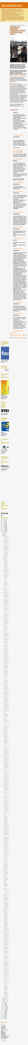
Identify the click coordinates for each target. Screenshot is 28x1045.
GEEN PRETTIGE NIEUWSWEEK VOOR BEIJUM (6, 879)
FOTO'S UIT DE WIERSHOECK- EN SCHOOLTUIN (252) (6, 842)
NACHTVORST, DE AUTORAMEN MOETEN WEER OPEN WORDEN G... (6, 687)
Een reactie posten (13, 332)
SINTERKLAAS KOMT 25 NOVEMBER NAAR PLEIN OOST (6, 929)
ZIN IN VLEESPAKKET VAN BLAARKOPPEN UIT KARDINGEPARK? (6, 727)
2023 (3, 522)
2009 (3, 1016)
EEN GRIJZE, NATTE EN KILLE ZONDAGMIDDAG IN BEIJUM (6, 556)
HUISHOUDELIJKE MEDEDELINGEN (6, 793)
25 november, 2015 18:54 (18, 238)
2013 (3, 1011)
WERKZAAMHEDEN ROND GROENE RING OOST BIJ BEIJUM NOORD (6, 699)
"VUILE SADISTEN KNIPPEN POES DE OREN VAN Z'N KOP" (5, 681)
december (5, 532)
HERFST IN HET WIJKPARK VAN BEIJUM (6, 964)
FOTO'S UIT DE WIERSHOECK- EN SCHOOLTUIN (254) (6, 572)
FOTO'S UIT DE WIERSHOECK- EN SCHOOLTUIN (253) (6, 710)
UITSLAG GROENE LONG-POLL (6, 967)
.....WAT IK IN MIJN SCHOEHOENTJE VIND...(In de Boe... (6, 646)
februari (4, 1007)
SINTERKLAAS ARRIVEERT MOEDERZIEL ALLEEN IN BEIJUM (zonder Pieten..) (17, 30)
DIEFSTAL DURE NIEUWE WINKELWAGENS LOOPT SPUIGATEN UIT (6, 884)
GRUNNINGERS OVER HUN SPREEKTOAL (6, 834)
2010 (3, 1014)
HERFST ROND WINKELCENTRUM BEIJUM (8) (6, 895)
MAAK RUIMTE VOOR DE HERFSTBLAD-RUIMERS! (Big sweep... (6, 601)
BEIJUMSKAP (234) (5, 870)
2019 (3, 526)
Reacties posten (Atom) (22, 337)
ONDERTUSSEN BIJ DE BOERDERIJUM (6, 606)
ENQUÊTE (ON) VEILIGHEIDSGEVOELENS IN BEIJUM (6, 824)
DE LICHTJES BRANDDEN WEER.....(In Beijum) (6, 909)
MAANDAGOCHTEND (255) (6, 692)
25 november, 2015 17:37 (18, 212)
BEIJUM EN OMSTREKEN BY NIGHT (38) (6, 667)
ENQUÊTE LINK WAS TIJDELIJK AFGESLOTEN (6, 798)
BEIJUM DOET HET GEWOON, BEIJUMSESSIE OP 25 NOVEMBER (6, 763)
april (4, 1005)
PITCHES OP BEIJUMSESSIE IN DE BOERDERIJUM (6, 622)
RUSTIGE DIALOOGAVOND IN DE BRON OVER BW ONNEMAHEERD (6, 774)
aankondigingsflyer (14, 85)
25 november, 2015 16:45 (18, 182)
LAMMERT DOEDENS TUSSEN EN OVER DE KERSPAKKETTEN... (6, 653)
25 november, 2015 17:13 (18, 191)
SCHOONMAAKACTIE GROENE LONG (6, 984)
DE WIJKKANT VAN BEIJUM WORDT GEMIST (6, 538)
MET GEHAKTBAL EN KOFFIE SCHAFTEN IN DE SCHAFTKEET (6, 958)
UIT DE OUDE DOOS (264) (6, 933)
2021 (3, 524)
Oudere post (24, 335)
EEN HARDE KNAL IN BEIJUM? (5, 731)
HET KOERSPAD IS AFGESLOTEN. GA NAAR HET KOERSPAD (6, 748)
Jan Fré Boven (17, 151)
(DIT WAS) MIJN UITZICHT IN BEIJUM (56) (6, 779)
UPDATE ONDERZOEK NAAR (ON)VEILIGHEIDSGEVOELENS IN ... (6, 783)
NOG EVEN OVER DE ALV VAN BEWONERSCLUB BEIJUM (6, 847)
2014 (3, 1010)
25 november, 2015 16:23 (18, 158)
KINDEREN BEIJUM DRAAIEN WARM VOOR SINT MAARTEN (5, 914)
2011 (3, 1013)
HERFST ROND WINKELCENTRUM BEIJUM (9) (6, 753)
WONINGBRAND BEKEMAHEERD (6, 813)
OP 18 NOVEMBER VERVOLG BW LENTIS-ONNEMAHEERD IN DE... (6, 904)
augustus (5, 1001)
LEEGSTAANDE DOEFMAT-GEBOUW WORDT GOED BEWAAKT (6, 866)
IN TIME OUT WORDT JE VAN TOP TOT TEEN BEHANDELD (6, 671)
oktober (4, 998)
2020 (3, 525)
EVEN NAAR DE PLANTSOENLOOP (6, 970)
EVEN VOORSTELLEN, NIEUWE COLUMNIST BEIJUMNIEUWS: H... (6, 705)
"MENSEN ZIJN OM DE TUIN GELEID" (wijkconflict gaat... (6, 919)
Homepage (19, 335)
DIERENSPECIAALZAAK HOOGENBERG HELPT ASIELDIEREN (6, 548)
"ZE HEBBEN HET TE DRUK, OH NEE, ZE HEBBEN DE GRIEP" (6, 627)
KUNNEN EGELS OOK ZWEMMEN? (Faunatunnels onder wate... (6, 788)
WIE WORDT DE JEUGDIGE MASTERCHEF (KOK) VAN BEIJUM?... (6, 874)
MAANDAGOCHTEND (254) (6, 827)
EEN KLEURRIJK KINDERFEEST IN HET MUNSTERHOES (6, 715)
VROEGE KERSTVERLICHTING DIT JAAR (6, 695)
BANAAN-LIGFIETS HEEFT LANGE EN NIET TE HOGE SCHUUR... (5, 818)
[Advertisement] (7, 479)
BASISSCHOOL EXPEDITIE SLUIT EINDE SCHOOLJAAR (6, 597)
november (5, 534)
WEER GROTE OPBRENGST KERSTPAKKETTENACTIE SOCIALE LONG (6, 853)
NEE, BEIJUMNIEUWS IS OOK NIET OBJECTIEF (6, 590)
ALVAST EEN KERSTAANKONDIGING (6, 618)
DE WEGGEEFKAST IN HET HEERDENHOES (6, 615)
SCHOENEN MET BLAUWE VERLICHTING (6, 676)
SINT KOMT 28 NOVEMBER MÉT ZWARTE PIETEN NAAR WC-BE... (6, 860)
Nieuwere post (13, 335)
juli (4, 1002)
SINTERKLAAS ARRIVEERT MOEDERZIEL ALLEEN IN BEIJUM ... (6, 635)
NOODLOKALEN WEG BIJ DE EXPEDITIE (6, 935)
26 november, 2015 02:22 (18, 301)
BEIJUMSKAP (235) (5, 734)
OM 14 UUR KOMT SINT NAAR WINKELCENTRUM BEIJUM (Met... (6, 584)
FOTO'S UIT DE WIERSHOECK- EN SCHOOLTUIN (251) (6, 980)
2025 (3, 519)
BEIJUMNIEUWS (11, 5)
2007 (3, 1018)
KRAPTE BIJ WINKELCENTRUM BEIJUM (6, 743)
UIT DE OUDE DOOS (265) (6, 801)
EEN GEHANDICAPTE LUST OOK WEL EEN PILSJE (6, 804)
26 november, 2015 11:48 (18, 313)
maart (4, 1006)
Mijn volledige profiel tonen (4, 1040)
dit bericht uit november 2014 (19, 74)
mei (4, 1004)
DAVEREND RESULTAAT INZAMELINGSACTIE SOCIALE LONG (6, 989)
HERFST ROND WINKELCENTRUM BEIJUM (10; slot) (6, 610)
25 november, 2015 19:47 (18, 248)
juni (4, 1003)
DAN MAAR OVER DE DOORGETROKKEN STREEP (6, 567)
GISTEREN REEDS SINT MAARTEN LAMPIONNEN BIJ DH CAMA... (6, 924)
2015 (3, 531)
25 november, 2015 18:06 (18, 227)
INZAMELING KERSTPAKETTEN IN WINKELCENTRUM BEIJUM (6, 994)
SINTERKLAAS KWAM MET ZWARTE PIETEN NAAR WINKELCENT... (6, 578)
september (5, 999)
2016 (3, 530)
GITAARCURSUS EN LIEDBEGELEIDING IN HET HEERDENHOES (6, 943)
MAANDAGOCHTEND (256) (6, 552)
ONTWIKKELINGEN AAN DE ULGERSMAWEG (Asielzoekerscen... (6, 543)
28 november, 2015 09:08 (18, 330)
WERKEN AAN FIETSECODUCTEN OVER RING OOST (6, 899)
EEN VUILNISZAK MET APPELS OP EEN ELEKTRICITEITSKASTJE (6, 758)
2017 (3, 529)
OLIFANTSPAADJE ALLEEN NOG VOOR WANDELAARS (6, 809)
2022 (3, 523)
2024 (3, 520)
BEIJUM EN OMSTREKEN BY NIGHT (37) (6, 948)
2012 (3, 1012)
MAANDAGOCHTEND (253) (6, 962)
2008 (3, 1017)
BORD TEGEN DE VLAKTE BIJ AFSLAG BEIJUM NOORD (6, 952)
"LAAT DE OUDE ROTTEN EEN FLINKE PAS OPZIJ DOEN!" (6, 830)
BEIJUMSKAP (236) (5, 593)
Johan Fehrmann (4, 1025)
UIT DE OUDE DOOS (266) (6, 649)
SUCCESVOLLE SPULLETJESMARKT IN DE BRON (6, 838)
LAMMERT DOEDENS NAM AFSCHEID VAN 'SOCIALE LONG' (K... (5, 562)
